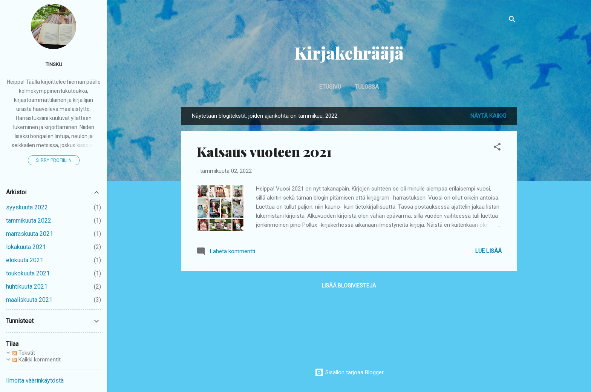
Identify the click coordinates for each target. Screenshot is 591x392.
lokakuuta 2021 (26, 247)
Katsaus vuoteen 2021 (264, 151)
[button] (497, 148)
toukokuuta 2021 (28, 273)
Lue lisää (488, 250)
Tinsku (53, 64)
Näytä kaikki (488, 115)
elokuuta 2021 (24, 260)
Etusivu (330, 86)
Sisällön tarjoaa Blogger (349, 372)
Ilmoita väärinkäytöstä (35, 380)
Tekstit (23, 352)
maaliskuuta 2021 (29, 299)
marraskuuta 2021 (29, 233)
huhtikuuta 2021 (26, 286)
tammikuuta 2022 (28, 220)
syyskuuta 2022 (27, 207)
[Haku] (512, 20)
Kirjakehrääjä (349, 53)
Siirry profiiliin (54, 160)
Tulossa (367, 86)
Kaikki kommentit (36, 359)
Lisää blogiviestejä (349, 286)
